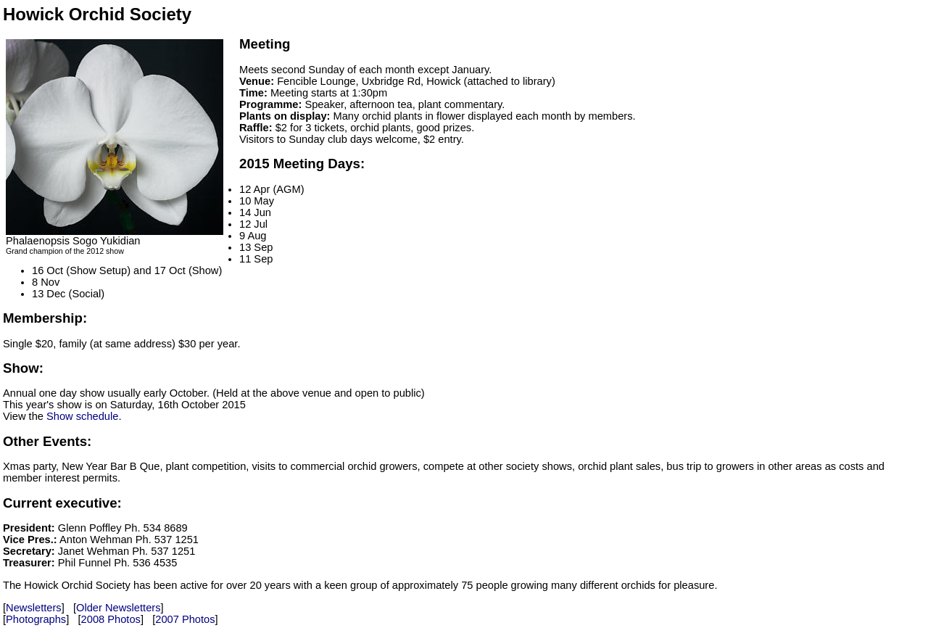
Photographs (36, 619)
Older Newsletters (118, 607)
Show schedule (82, 416)
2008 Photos (111, 619)
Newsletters (34, 607)
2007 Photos (185, 619)
